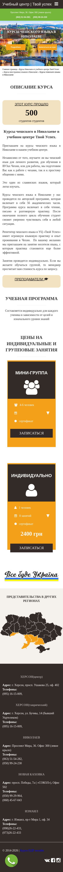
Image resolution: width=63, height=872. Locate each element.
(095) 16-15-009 (12, 693)
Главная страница (9, 69)
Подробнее (16, 47)
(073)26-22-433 (11, 832)
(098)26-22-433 (11, 828)
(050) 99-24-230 (40, 17)
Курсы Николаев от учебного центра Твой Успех (39, 69)
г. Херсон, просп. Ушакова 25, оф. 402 (35, 685)
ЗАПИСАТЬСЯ (31, 433)
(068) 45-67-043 (12, 800)
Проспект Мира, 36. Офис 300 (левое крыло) (30, 12)
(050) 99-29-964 (12, 795)
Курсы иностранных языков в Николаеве (21, 72)
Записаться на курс (47, 47)
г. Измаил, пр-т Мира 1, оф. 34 (31, 819)
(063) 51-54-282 (12, 758)
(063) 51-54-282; (23, 17)
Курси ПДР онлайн (32, 850)
